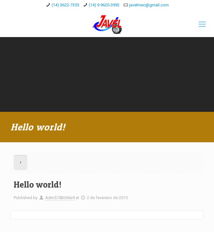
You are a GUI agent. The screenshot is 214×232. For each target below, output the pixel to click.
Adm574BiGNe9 (60, 197)
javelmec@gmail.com (149, 5)
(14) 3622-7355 (65, 5)
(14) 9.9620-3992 (104, 5)
